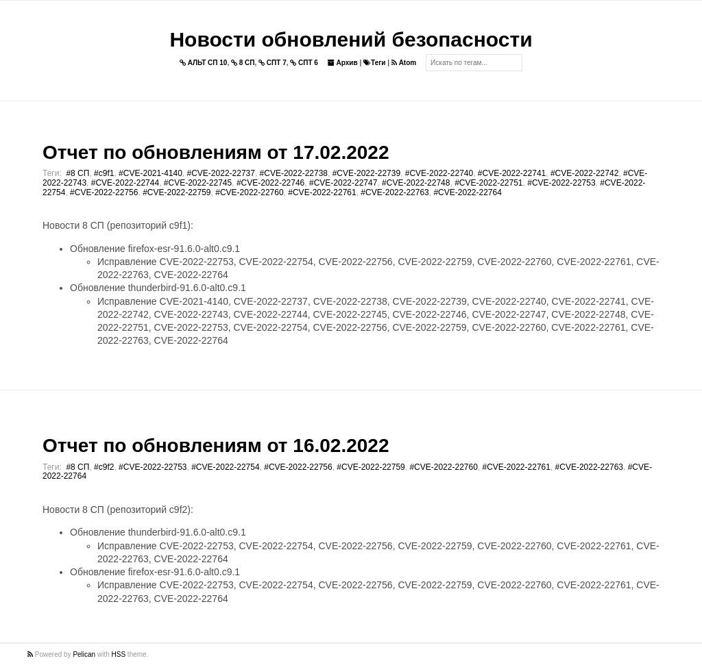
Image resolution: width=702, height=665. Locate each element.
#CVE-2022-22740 (439, 173)
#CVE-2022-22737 (221, 173)
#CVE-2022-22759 (176, 192)
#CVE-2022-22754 (225, 467)
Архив (343, 62)
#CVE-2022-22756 (104, 192)
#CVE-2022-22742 (584, 173)
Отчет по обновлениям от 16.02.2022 (216, 445)
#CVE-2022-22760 (249, 192)
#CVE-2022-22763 (394, 192)
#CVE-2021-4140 (150, 173)
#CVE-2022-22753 (561, 183)
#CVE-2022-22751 (488, 183)
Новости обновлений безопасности (350, 39)
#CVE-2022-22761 (322, 192)
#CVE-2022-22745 (198, 183)
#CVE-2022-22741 (512, 173)
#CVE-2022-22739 (366, 173)
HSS (119, 654)
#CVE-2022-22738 (294, 173)
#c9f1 (104, 173)
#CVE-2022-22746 (270, 183)
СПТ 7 (272, 62)
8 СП (243, 62)
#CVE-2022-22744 (125, 183)
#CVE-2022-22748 (416, 183)
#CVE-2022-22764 (467, 192)
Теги (374, 62)
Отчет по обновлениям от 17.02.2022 (216, 152)
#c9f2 (104, 467)
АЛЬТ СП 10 (204, 62)
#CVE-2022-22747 (343, 183)
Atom (403, 62)
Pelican (84, 654)
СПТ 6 (304, 62)
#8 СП (77, 173)
